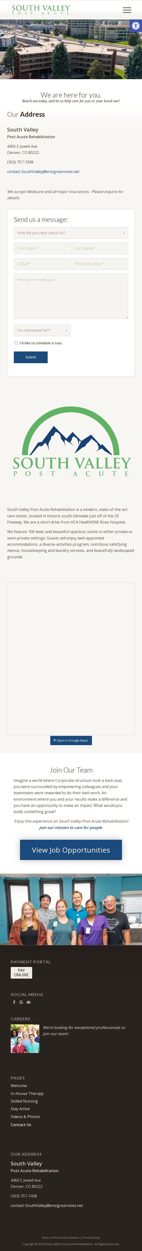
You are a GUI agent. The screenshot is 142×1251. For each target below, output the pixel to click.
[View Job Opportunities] (71, 850)
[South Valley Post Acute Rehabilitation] (59, 9)
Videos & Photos (25, 1116)
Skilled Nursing (24, 1101)
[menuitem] (124, 9)
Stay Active (20, 1109)
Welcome (19, 1086)
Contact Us (21, 1125)
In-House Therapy (27, 1093)
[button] (136, 26)
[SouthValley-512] (71, 442)
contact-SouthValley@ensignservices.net (43, 171)
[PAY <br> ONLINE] (21, 973)
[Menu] (124, 9)
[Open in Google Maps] (71, 741)
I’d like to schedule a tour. (42, 343)
